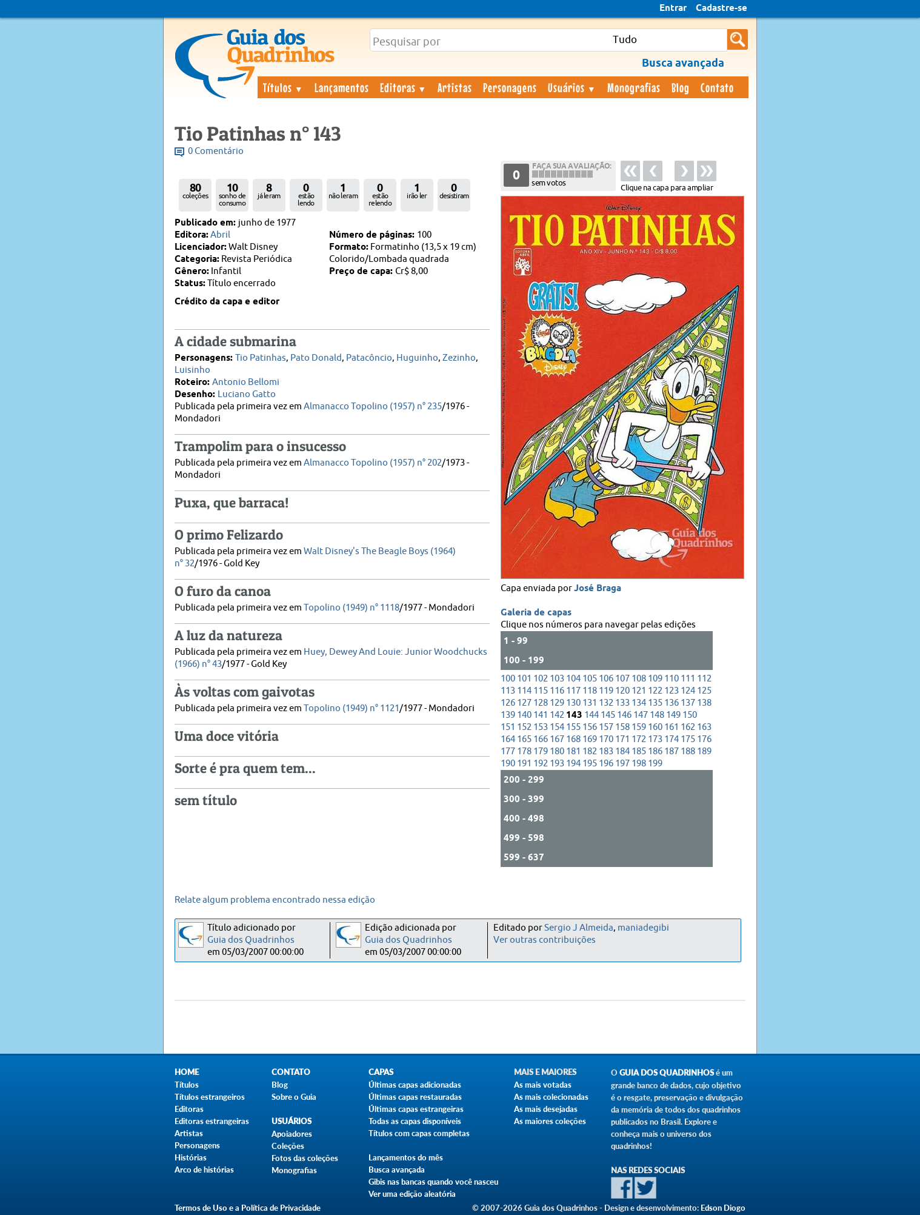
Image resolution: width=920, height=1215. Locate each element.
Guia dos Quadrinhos (251, 940)
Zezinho (459, 358)
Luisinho (192, 370)
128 (540, 703)
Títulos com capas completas (419, 1133)
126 (508, 703)
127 (524, 703)
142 (557, 715)
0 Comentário (216, 151)
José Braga (597, 589)
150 (689, 715)
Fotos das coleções (305, 1158)
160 (655, 727)
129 (557, 703)
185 (639, 751)
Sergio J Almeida (578, 928)
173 (655, 739)
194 (573, 763)
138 (704, 703)
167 (557, 739)
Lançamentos (342, 87)
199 (655, 763)
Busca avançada (396, 1169)
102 (540, 678)
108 (639, 678)
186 (655, 751)
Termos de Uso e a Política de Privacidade (248, 1208)
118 (589, 691)
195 (589, 763)
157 (606, 727)
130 (573, 703)
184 (622, 751)
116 (557, 691)
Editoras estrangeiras (212, 1121)
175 (688, 739)
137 (688, 703)
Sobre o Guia (294, 1097)
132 (606, 703)
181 (573, 751)
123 (671, 691)
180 (557, 751)
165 (524, 739)
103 (557, 678)
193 (557, 763)
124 (688, 691)
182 (589, 751)
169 (589, 739)
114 (524, 691)
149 (673, 715)
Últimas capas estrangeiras (416, 1109)
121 (639, 691)
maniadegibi (643, 928)
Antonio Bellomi (245, 382)
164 (508, 739)
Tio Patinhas (260, 358)
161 (671, 727)
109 (655, 678)
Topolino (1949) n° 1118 (351, 608)
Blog (681, 87)
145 (608, 715)
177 (508, 751)
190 (508, 763)
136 (671, 703)
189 (704, 751)
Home (187, 1072)
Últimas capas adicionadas (414, 1084)
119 (606, 691)
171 (622, 739)
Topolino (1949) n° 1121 (351, 708)
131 (589, 703)
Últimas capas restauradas (415, 1097)
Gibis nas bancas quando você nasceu (433, 1182)
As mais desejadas (546, 1109)
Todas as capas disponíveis (414, 1121)
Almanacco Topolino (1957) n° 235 (373, 406)
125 (704, 691)
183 (606, 751)
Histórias (191, 1157)
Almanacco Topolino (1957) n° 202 (373, 463)
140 (524, 715)
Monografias (634, 87)
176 (704, 739)
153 (540, 727)
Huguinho (417, 358)
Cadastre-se (721, 8)
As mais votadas (543, 1084)
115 (540, 691)
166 (540, 739)
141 (540, 715)
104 (573, 678)
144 (591, 715)
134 (639, 703)
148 (657, 715)
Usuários (572, 87)
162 (688, 727)
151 (508, 727)
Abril (220, 235)
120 (622, 691)
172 (639, 739)
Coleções (288, 1146)
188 (688, 751)
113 (508, 691)
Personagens (510, 87)
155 (573, 727)
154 (557, 727)
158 (622, 727)
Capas (380, 1072)
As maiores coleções (550, 1121)
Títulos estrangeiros (210, 1097)
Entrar (673, 8)
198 (639, 763)
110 (671, 678)
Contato (717, 87)
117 (573, 691)
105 (589, 678)
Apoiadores (292, 1134)
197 (622, 763)
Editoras (403, 87)
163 (704, 727)
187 (671, 751)
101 (524, 678)
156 (589, 727)
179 (540, 751)
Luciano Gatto (247, 394)
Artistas (455, 87)
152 (524, 727)
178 (524, 751)
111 (688, 678)
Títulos (283, 87)
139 (508, 715)
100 (508, 678)
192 (540, 763)
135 (655, 703)
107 (622, 678)
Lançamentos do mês (405, 1157)
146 (624, 715)
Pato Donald (316, 358)
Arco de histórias (204, 1169)
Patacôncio (369, 358)
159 (639, 727)
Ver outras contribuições (544, 940)
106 (606, 678)
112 (704, 678)
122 (655, 691)
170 (606, 739)
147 (640, 715)
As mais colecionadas (551, 1097)
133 (622, 703)
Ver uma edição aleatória (412, 1194)
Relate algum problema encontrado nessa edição (275, 900)
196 (606, 763)
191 (524, 763)
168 (573, 739)
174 (671, 739)
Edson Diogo (723, 1208)
